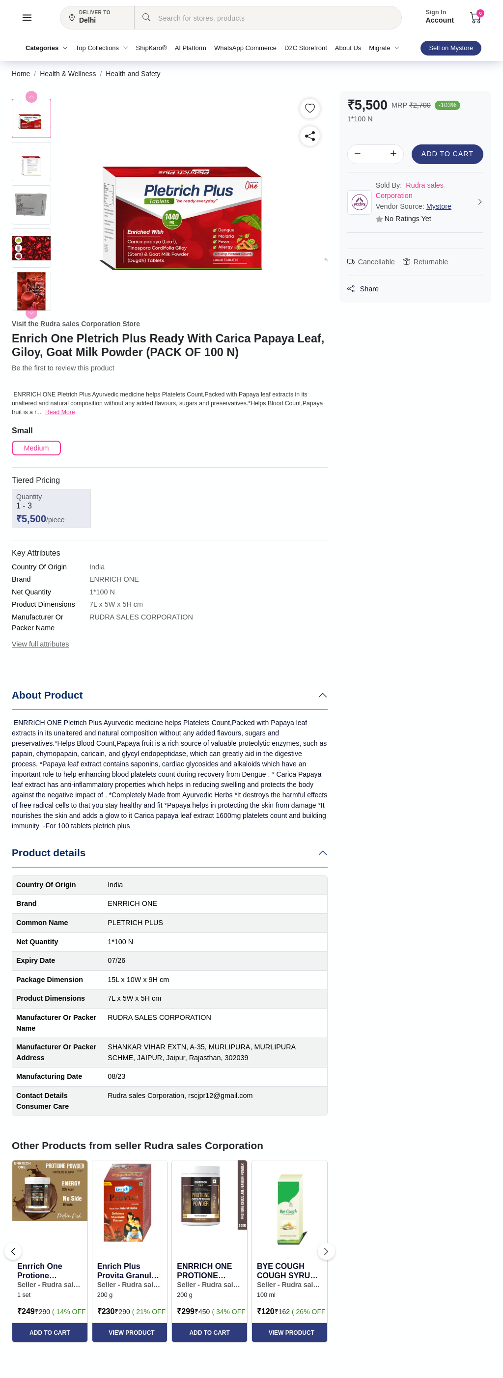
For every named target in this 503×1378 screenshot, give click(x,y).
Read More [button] (60, 412)
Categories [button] (47, 48)
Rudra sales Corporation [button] (410, 190)
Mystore (438, 206)
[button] (27, 17)
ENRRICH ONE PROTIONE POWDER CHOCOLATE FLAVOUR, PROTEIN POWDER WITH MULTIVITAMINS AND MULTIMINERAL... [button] (209, 1271)
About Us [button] (348, 48)
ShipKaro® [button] (151, 48)
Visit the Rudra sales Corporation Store (76, 324)
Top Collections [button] (102, 48)
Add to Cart (447, 154)
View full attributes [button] (40, 644)
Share (363, 289)
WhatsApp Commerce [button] (245, 48)
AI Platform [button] (190, 48)
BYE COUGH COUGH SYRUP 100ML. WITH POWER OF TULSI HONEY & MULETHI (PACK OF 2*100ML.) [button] (287, 1271)
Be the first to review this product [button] (63, 368)
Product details (48, 852)
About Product (47, 695)
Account (439, 17)
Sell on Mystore (451, 48)
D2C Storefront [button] (305, 48)
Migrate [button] (384, 48)
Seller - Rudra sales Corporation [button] (49, 1285)
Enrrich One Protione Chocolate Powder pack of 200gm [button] (46, 1271)
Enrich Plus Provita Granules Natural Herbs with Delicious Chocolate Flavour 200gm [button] (128, 1271)
